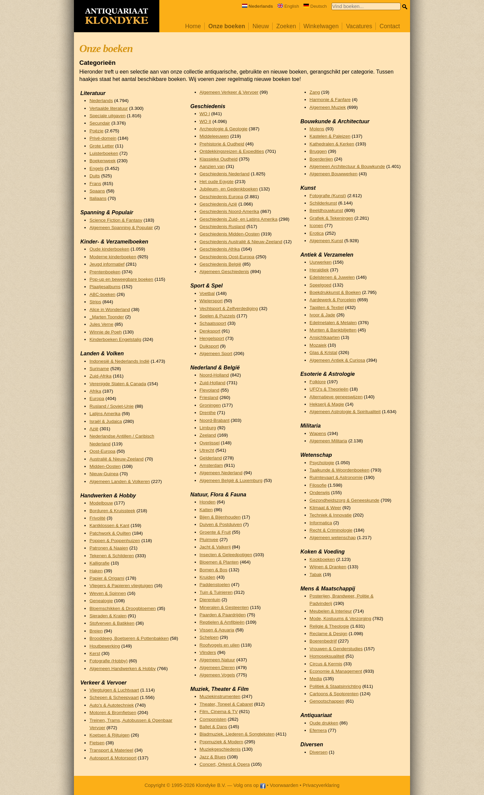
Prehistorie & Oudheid (222, 143)
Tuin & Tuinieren (216, 592)
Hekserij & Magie (327, 404)
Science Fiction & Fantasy (115, 220)
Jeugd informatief (106, 264)
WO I (205, 113)
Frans (95, 183)
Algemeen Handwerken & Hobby (122, 668)
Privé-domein (102, 138)
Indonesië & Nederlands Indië (119, 361)
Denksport (210, 331)
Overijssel (210, 442)
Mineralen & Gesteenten (224, 607)
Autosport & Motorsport (112, 757)
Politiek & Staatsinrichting (335, 686)
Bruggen (318, 151)
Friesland (209, 397)
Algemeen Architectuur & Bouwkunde (347, 166)
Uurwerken (321, 262)
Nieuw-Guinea (103, 473)
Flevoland (209, 390)
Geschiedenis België (220, 264)
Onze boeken (226, 26)
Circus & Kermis (326, 663)
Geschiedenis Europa (221, 196)
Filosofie (318, 485)
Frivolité (97, 518)
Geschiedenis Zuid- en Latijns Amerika (239, 219)
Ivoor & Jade (322, 314)
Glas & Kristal (323, 352)
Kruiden (207, 577)
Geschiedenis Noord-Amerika (229, 211)
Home (193, 26)
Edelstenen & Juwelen (332, 277)
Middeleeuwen (214, 136)
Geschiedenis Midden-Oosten (230, 233)
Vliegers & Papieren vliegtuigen (121, 585)
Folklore (318, 381)
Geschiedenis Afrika (220, 249)
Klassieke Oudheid (219, 159)
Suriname (99, 368)
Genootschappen (327, 701)
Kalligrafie (99, 563)
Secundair (99, 123)
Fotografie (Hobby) (108, 660)
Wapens (318, 433)
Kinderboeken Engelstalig (115, 339)
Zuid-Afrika (100, 376)
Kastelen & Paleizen (330, 136)
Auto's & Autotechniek (111, 705)
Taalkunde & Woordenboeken (339, 470)
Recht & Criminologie (331, 530)
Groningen (210, 405)
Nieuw (260, 26)
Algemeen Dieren (217, 667)
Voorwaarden (284, 785)
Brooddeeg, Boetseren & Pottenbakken (129, 638)
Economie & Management (336, 671)
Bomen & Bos (214, 569)
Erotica (317, 233)
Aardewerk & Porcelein (333, 299)
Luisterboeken (103, 153)
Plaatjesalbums (104, 286)
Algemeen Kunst (326, 240)
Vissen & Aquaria (217, 629)
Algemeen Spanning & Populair (121, 227)
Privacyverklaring (321, 785)
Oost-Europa (102, 451)
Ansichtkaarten (325, 337)
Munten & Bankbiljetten (333, 330)
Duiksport (209, 346)
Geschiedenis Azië (218, 204)
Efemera (318, 730)
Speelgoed (320, 285)
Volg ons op (249, 785)
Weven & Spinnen (107, 593)
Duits (94, 175)
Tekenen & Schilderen (111, 555)
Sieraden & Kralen (107, 615)
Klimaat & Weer (325, 507)
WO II (205, 121)
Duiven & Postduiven (221, 524)
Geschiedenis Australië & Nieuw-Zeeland (241, 241)
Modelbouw (101, 502)
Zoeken (286, 26)
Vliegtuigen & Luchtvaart (114, 690)
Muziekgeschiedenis (220, 749)
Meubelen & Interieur (331, 611)
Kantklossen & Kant (109, 525)
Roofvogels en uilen (220, 645)
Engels (96, 168)
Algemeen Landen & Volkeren (119, 481)
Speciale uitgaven (107, 115)
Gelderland (211, 457)
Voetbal (207, 293)
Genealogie (101, 600)
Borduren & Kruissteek (112, 510)
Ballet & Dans (213, 726)
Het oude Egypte (217, 181)
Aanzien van (212, 166)
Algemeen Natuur (217, 659)
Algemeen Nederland (221, 472)
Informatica (321, 522)
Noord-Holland (214, 375)
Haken (96, 570)
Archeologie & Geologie (224, 128)
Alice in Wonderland (109, 309)
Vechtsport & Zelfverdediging (229, 308)
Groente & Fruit (215, 532)
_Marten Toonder (106, 316)
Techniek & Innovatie (331, 515)
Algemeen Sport (216, 353)
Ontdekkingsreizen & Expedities (232, 151)
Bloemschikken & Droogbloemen (122, 608)
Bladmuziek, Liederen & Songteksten (237, 734)
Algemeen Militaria (328, 440)
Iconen (316, 225)
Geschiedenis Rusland (222, 226)
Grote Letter (101, 145)
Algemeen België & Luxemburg (231, 480)
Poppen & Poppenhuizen (114, 540)
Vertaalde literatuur (108, 108)
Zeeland (208, 435)
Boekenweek (102, 160)
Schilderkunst (323, 203)
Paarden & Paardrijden (223, 614)
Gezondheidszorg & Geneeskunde (344, 500)
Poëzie (96, 130)
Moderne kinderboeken (112, 256)
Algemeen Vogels (217, 674)
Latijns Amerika (104, 413)
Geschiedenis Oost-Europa (227, 256)
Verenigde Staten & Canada (117, 383)
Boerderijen (321, 159)
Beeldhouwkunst (326, 210)
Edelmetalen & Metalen (333, 322)
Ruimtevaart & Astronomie (336, 477)
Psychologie (322, 462)
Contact (389, 26)
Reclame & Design (329, 633)
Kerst (94, 653)
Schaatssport (213, 323)
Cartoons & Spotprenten (334, 693)
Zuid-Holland (213, 382)
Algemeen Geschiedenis (224, 271)
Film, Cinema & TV (219, 711)
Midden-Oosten (105, 466)
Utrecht (207, 450)
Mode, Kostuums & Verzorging (340, 618)
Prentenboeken (104, 271)
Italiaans (98, 198)
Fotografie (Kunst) (328, 195)
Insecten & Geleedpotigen (226, 554)
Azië (93, 428)
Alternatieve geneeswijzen (336, 396)
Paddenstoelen (215, 584)
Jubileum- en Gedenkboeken (229, 188)
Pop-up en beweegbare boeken (121, 279)
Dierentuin (210, 599)
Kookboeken (322, 559)
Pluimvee (209, 539)
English (288, 6)
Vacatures (359, 26)
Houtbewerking (104, 646)
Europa (96, 398)
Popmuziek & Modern (221, 741)
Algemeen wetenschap (333, 537)
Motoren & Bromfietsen (112, 712)
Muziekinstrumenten (220, 696)
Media (316, 678)
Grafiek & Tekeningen (331, 218)
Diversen (319, 752)
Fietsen (97, 742)
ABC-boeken (102, 294)
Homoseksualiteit (327, 656)
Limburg (208, 427)
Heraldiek (319, 269)
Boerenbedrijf (323, 641)
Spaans (97, 190)
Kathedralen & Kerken (332, 143)
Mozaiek (318, 345)
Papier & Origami (106, 578)
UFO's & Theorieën (329, 389)
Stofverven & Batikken (111, 623)
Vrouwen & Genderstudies (336, 648)
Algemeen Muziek (328, 107)
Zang (315, 92)
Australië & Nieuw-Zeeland (116, 458)
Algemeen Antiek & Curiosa (337, 360)
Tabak (316, 574)
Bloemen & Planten (219, 562)
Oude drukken (324, 722)
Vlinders (208, 652)
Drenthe (208, 412)
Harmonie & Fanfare (330, 99)
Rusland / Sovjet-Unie (111, 406)
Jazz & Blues (213, 756)
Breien (96, 630)
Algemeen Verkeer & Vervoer (229, 92)
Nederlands (101, 100)
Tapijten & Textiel (327, 307)
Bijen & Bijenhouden (220, 517)
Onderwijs (320, 492)
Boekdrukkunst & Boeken (335, 292)
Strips (95, 301)
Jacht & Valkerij (215, 546)
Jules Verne (101, 324)
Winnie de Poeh (105, 332)
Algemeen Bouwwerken (334, 173)
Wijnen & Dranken (328, 566)
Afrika (95, 391)
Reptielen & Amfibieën (222, 622)
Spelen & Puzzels (218, 315)
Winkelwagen (321, 26)
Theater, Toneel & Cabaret (226, 704)
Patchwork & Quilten (110, 533)
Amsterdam (211, 465)
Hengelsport (212, 338)
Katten (206, 509)
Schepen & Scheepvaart (114, 697)
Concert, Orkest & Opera (225, 764)
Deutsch (315, 6)
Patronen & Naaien (108, 547)
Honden (208, 501)
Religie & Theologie (329, 626)
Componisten (213, 719)
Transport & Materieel (111, 750)
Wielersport (211, 300)
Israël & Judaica (105, 421)
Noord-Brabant (215, 420)
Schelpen (209, 637)
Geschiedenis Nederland (225, 173)
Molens (317, 128)
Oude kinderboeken (109, 249)
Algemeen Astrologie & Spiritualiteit (345, 411)
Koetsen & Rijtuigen (109, 735)
